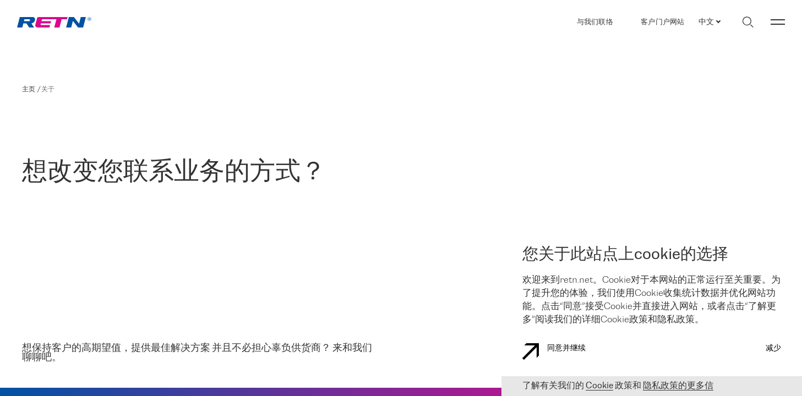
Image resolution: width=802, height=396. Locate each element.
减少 (773, 348)
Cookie (599, 386)
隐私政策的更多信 (678, 386)
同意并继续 (554, 351)
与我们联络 (595, 22)
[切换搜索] (748, 22)
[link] (54, 22)
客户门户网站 (663, 22)
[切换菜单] (778, 22)
